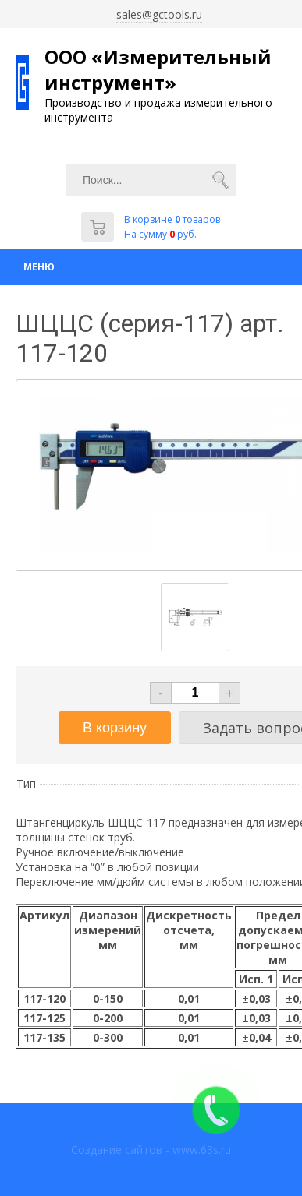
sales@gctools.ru (159, 14)
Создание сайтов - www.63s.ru (151, 1149)
